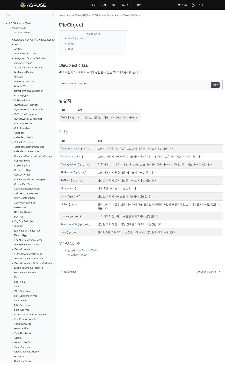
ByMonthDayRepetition (26, 105)
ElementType (21, 235)
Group (17, 338)
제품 (93, 5)
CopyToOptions (22, 165)
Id (62, 192)
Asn (16, 44)
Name (64, 220)
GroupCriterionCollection (27, 351)
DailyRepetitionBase (25, 198)
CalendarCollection (24, 137)
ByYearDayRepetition (25, 114)
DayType (18, 216)
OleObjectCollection (197, 275)
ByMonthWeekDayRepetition (29, 109)
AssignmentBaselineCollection (30, 58)
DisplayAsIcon (69, 164)
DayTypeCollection (24, 221)
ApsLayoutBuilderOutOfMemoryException (33, 39)
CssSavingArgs (22, 174)
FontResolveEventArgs (26, 319)
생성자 (72, 43)
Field (16, 277)
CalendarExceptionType (26, 151)
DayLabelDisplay (23, 212)
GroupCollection (22, 342)
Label (64, 200)
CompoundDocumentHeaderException (34, 156)
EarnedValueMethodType (27, 230)
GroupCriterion (22, 347)
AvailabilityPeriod (23, 63)
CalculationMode (23, 123)
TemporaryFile (69, 228)
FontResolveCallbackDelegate (30, 314)
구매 (103, 5)
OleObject (136, 15)
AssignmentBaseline (25, 53)
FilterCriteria (20, 300)
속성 (70, 49)
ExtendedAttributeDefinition (28, 258)
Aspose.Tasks (19, 28)
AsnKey (18, 49)
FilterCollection (22, 291)
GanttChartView (22, 333)
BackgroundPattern (24, 72)
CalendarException (24, 142)
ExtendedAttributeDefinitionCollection (33, 263)
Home (62, 15)
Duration (18, 226)
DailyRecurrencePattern (26, 193)
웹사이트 (126, 5)
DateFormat (20, 207)
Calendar (19, 133)
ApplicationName (70, 148)
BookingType (21, 95)
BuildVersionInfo (22, 100)
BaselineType (21, 86)
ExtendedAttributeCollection (28, 254)
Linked (64, 208)
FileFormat (19, 282)
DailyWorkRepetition (25, 202)
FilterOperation (22, 305)
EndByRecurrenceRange (27, 244)
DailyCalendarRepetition (27, 188)
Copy (204, 85)
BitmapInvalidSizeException (28, 91)
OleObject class (77, 38)
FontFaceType (21, 310)
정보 (139, 5)
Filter (17, 286)
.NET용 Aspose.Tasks (20, 23)
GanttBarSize (21, 328)
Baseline (18, 77)
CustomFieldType (23, 184)
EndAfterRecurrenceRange (28, 240)
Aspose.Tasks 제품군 (77, 15)
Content (65, 156)
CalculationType (22, 128)
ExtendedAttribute (23, 249)
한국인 (182, 4)
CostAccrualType (23, 170)
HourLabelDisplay (23, 361)
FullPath (65, 184)
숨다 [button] (94, 33)
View (63, 236)
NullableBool (69, 275)
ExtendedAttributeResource (28, 268)
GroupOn (19, 356)
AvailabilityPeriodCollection (28, 67)
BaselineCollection (24, 81)
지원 (114, 5)
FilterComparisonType (25, 296)
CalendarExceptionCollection (29, 147)
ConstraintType (22, 160)
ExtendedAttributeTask (26, 272)
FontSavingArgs (22, 324)
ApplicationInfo (21, 32)
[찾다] (29, 15)
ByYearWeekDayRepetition (28, 119)
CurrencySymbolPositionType (29, 179)
